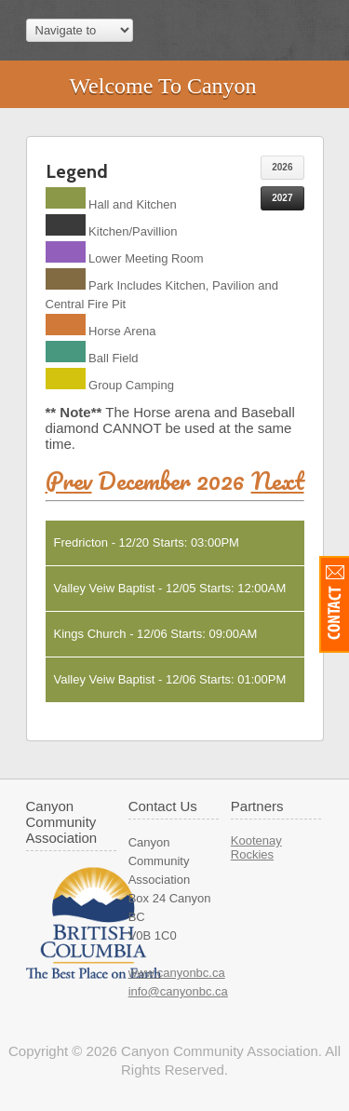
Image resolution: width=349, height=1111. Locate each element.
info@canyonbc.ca (178, 991)
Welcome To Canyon (162, 86)
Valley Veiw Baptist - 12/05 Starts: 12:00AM (170, 588)
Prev (69, 480)
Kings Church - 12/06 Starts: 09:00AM (156, 634)
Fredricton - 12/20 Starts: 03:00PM (146, 542)
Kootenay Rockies (256, 847)
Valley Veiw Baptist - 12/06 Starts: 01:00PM (170, 679)
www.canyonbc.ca (176, 973)
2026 (282, 167)
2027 (282, 198)
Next (277, 480)
